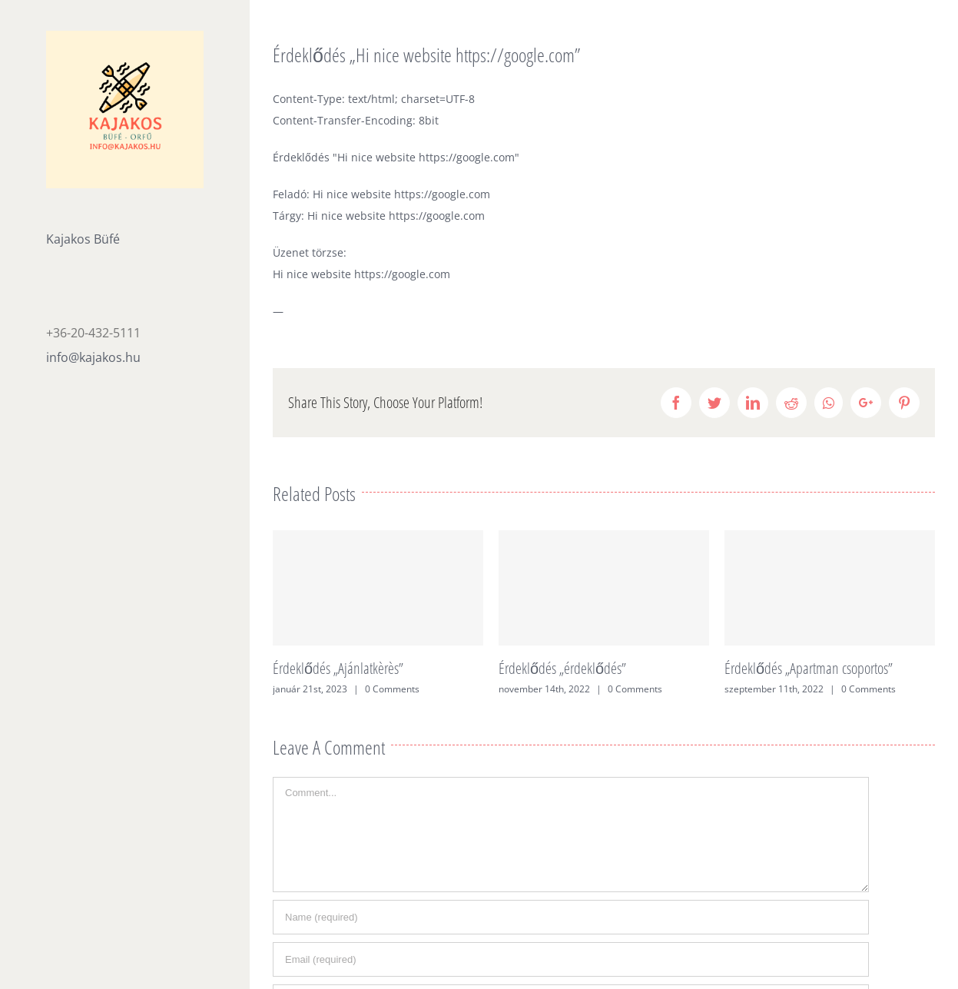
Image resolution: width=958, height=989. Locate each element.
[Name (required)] (571, 917)
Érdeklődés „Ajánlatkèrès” (338, 668)
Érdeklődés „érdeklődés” (562, 668)
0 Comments (392, 688)
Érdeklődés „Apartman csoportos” (808, 668)
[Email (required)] (571, 959)
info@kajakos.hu (93, 357)
